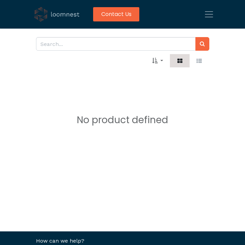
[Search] (202, 44)
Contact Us (116, 14)
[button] (157, 60)
